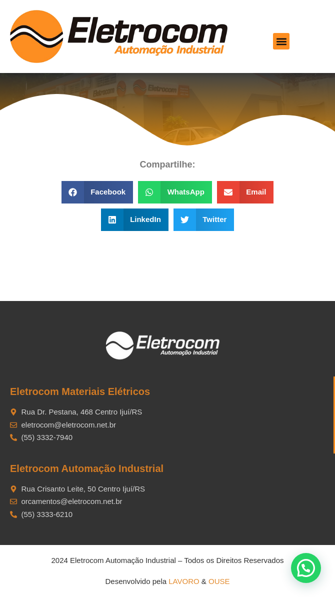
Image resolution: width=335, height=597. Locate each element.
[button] (281, 41)
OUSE (219, 581)
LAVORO (183, 581)
